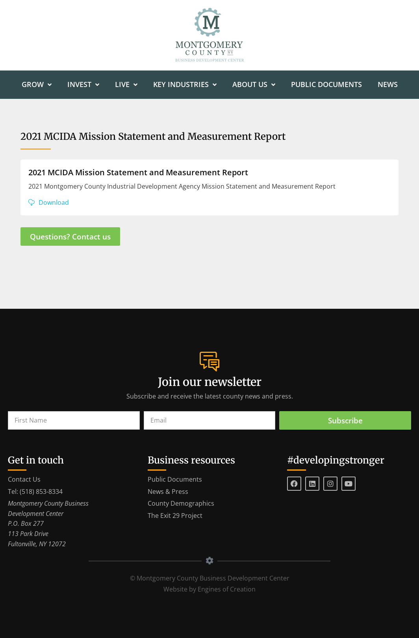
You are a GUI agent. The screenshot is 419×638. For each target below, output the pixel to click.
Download (54, 202)
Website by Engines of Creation (209, 589)
